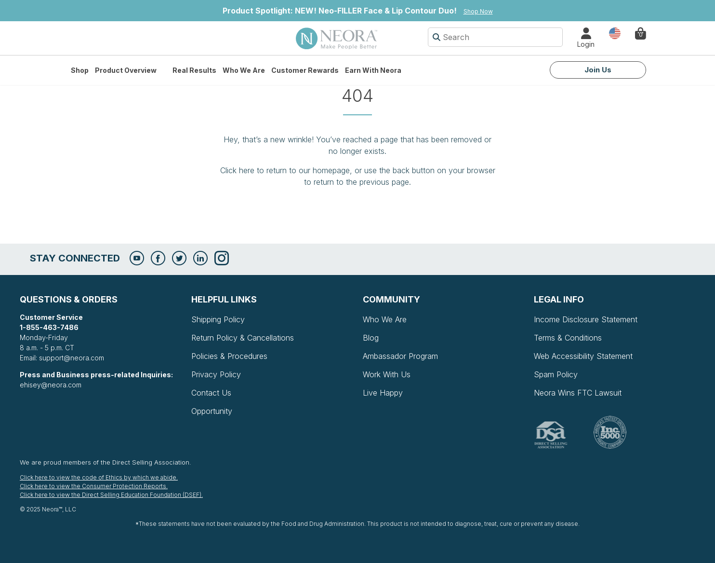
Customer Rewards (305, 70)
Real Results (194, 70)
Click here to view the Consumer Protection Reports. (94, 486)
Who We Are (244, 70)
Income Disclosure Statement (585, 319)
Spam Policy (556, 374)
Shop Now (478, 11)
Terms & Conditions (568, 338)
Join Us (597, 69)
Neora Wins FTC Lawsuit (578, 393)
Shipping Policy (218, 319)
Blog (371, 338)
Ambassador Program (400, 356)
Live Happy (383, 393)
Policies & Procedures (229, 356)
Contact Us (211, 393)
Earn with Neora (373, 70)
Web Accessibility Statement (583, 356)
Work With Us (386, 374)
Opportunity (211, 411)
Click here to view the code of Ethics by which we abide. (99, 477)
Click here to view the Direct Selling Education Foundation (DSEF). (111, 494)
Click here (237, 170)
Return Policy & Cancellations (242, 338)
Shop (80, 70)
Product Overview (126, 70)
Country (615, 32)
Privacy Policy (216, 374)
